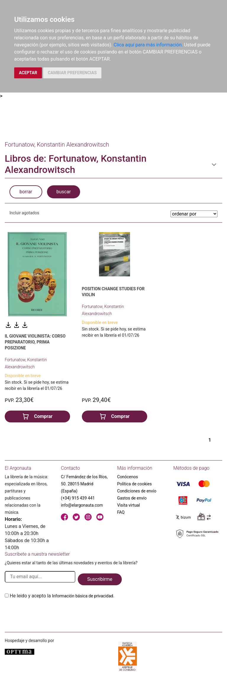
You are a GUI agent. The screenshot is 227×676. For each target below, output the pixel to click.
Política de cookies (134, 484)
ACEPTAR (28, 72)
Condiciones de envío (136, 491)
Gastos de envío (132, 498)
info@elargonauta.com (82, 505)
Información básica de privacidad (82, 596)
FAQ (120, 512)
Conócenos (127, 476)
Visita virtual (128, 505)
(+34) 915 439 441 (78, 498)
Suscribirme (99, 579)
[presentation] (50, 613)
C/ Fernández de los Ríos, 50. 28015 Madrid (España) (84, 483)
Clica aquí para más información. (148, 45)
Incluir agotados (24, 212)
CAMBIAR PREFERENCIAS (72, 72)
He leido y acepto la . (62, 596)
